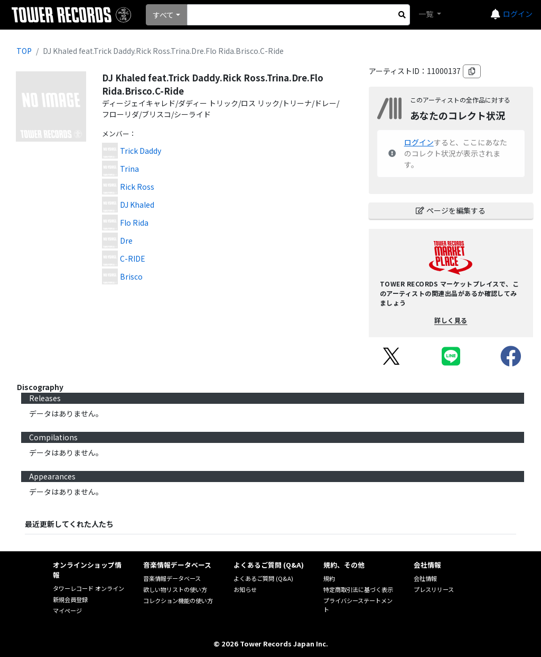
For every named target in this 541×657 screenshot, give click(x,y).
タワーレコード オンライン (88, 588)
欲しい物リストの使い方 (175, 589)
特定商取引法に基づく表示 (358, 589)
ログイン (518, 13)
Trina (129, 168)
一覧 (426, 13)
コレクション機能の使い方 (178, 600)
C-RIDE (132, 258)
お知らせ (245, 589)
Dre (126, 240)
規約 (329, 578)
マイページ (67, 610)
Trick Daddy (140, 150)
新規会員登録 (70, 599)
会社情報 (425, 578)
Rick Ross (137, 186)
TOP (24, 50)
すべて (163, 15)
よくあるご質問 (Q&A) (263, 578)
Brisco (131, 276)
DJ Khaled (137, 204)
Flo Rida (134, 222)
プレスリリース (434, 589)
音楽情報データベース (172, 578)
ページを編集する (451, 210)
